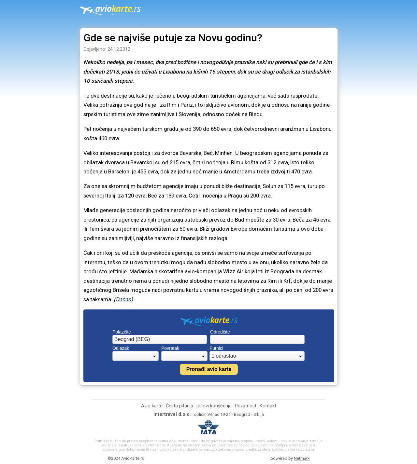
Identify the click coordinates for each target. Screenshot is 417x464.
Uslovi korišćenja (214, 406)
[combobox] (159, 339)
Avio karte (152, 406)
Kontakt (268, 406)
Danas (123, 299)
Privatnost (245, 406)
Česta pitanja (179, 406)
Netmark (301, 458)
